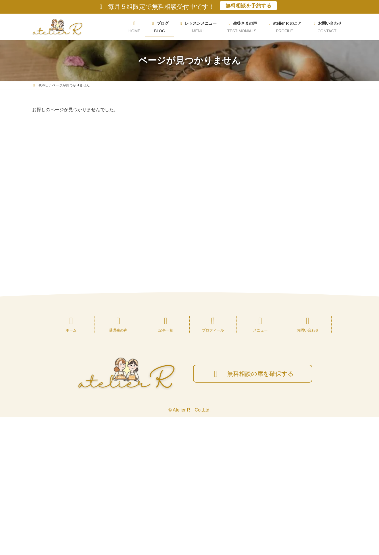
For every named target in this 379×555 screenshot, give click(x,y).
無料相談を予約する (248, 6)
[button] (303, 224)
